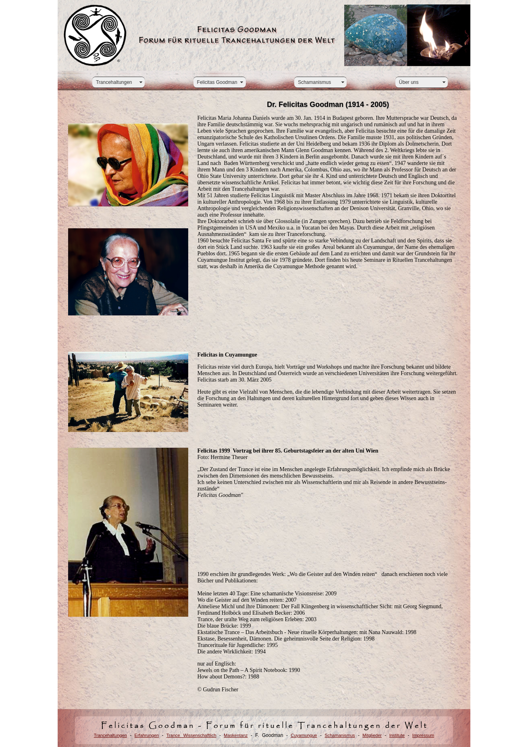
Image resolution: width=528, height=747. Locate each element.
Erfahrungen (147, 735)
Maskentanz (235, 735)
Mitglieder (372, 735)
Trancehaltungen (114, 82)
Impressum (423, 735)
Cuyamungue (304, 735)
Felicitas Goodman (217, 82)
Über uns (409, 82)
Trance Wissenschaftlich (191, 735)
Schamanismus (314, 82)
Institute (397, 735)
